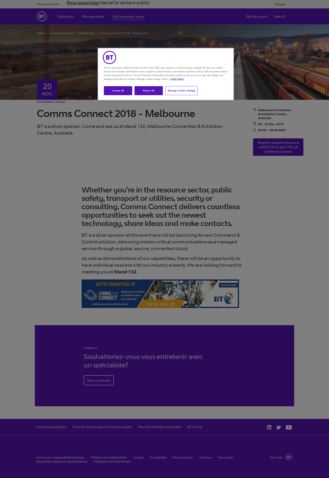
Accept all (118, 90)
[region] (166, 74)
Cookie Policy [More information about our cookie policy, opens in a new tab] (177, 79)
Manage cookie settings (181, 90)
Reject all (148, 90)
